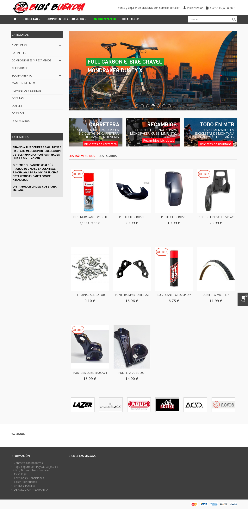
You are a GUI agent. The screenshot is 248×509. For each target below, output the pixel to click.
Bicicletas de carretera (100, 144)
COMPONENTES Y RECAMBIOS (31, 60)
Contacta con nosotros (28, 463)
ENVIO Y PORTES (24, 485)
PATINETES (19, 53)
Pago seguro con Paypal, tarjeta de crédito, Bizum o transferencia (34, 468)
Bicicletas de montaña (215, 144)
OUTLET (17, 106)
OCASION (18, 113)
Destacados (108, 156)
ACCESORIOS (20, 68)
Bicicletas (30, 19)
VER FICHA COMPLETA (107, 79)
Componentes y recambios (65, 19)
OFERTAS (18, 98)
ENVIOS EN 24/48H (104, 19)
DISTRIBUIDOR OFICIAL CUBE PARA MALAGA (35, 188)
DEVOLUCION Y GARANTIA (30, 489)
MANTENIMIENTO (23, 83)
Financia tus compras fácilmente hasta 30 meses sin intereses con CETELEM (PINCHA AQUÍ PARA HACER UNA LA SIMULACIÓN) (37, 153)
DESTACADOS (21, 121)
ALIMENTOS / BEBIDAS (26, 90)
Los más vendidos (82, 156)
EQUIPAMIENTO (22, 75)
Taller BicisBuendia (25, 482)
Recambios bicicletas (158, 140)
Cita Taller (130, 19)
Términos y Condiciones (28, 478)
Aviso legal (20, 474)
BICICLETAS (19, 45)
